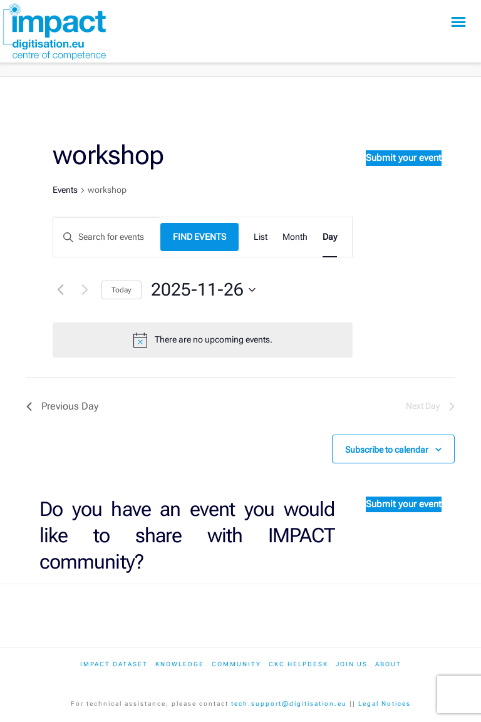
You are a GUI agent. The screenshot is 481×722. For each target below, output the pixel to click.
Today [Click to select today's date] (121, 290)
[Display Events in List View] (260, 237)
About (388, 664)
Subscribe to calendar (386, 450)
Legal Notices (384, 703)
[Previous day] (60, 289)
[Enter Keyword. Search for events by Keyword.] (106, 237)
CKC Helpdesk (298, 664)
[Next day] (84, 289)
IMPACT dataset (114, 664)
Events (65, 190)
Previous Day (62, 406)
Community (236, 664)
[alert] (213, 340)
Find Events (199, 237)
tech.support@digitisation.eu (289, 703)
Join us (352, 664)
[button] (458, 22)
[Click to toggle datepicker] (203, 289)
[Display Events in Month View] (295, 237)
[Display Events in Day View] (330, 237)
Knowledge (179, 664)
